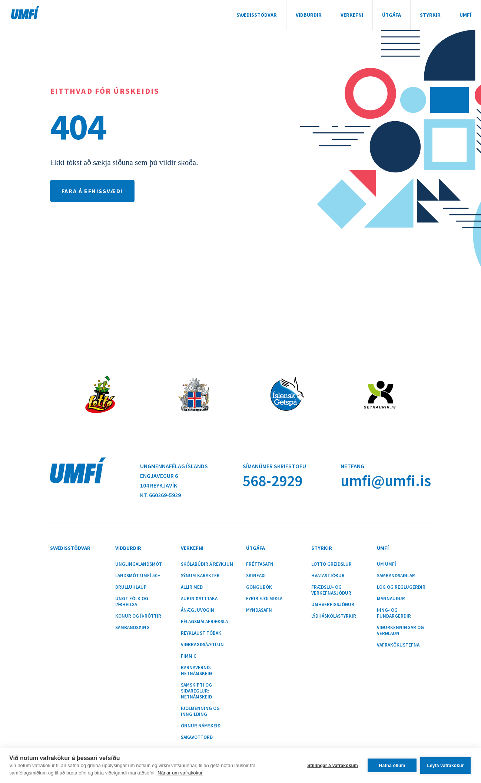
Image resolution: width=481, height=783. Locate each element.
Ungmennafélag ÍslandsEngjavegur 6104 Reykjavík (174, 475)
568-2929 (272, 480)
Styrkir (430, 14)
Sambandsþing (132, 628)
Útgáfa (391, 14)
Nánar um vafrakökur (179, 773)
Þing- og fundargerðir (394, 613)
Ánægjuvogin (197, 610)
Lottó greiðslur (331, 564)
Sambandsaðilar (396, 576)
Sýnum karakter (200, 576)
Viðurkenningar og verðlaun (400, 631)
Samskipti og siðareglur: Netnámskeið (196, 691)
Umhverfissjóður (332, 605)
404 (78, 126)
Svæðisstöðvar (256, 14)
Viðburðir (309, 14)
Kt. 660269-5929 (160, 495)
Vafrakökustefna (398, 645)
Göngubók (259, 587)
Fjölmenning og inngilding (200, 711)
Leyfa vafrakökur (445, 765)
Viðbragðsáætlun (202, 645)
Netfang (352, 466)
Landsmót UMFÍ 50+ (137, 576)
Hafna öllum (392, 765)
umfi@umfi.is (386, 480)
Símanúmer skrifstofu (274, 466)
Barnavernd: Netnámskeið (196, 671)
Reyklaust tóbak (201, 633)
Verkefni (352, 14)
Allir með (192, 587)
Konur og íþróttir (138, 616)
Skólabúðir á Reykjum (207, 564)
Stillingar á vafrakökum (332, 765)
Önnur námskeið (200, 726)
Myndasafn (259, 610)
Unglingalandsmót (138, 564)
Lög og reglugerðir (401, 587)
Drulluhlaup (131, 587)
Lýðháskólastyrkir (333, 616)
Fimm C (188, 656)
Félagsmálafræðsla (204, 622)
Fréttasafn (259, 564)
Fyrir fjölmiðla (264, 599)
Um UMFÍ (386, 564)
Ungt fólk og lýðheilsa (131, 602)
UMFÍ (25, 12)
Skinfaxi (256, 576)
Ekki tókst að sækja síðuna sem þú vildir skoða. (124, 162)
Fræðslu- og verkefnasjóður (331, 590)
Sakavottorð (197, 737)
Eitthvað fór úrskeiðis (104, 91)
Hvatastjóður (328, 576)
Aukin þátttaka (199, 599)
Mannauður (391, 599)
